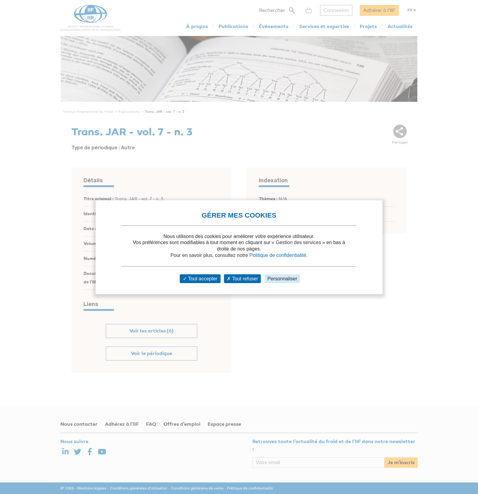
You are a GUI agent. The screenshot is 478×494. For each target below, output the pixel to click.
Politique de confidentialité (277, 255)
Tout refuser (242, 278)
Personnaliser (282, 278)
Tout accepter (200, 278)
